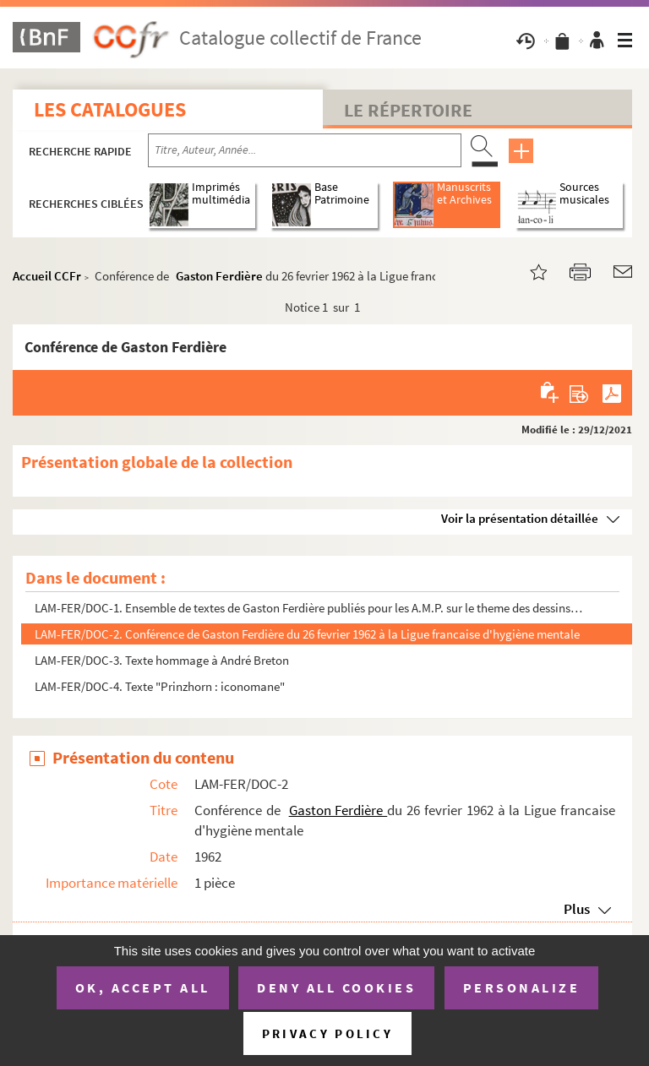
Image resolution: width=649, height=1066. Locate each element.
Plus (577, 909)
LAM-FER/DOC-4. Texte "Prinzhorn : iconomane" (160, 686)
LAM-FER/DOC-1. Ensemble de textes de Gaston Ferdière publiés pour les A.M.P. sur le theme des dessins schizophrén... (310, 608)
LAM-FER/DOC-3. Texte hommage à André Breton (162, 660)
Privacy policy (327, 1033)
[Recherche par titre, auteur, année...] (304, 150)
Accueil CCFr (47, 276)
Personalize (522, 987)
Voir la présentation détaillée (519, 518)
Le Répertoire (408, 110)
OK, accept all (142, 987)
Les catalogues (110, 109)
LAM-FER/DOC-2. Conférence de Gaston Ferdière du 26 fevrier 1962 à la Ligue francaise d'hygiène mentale (307, 634)
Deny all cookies (336, 987)
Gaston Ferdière (220, 276)
